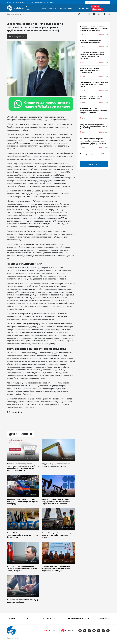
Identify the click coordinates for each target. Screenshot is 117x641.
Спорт (88, 8)
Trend (45, 124)
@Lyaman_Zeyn (15, 412)
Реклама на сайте (19, 2)
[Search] (97, 2)
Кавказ (44, 8)
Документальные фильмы (32, 8)
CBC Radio (97, 9)
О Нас (9, 2)
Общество (80, 8)
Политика (52, 8)
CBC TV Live (49, 630)
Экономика (62, 8)
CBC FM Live (67, 630)
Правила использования (36, 2)
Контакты (51, 2)
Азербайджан (19, 8)
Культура (71, 8)
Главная (11, 618)
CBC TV (95, 6)
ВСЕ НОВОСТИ (94, 164)
